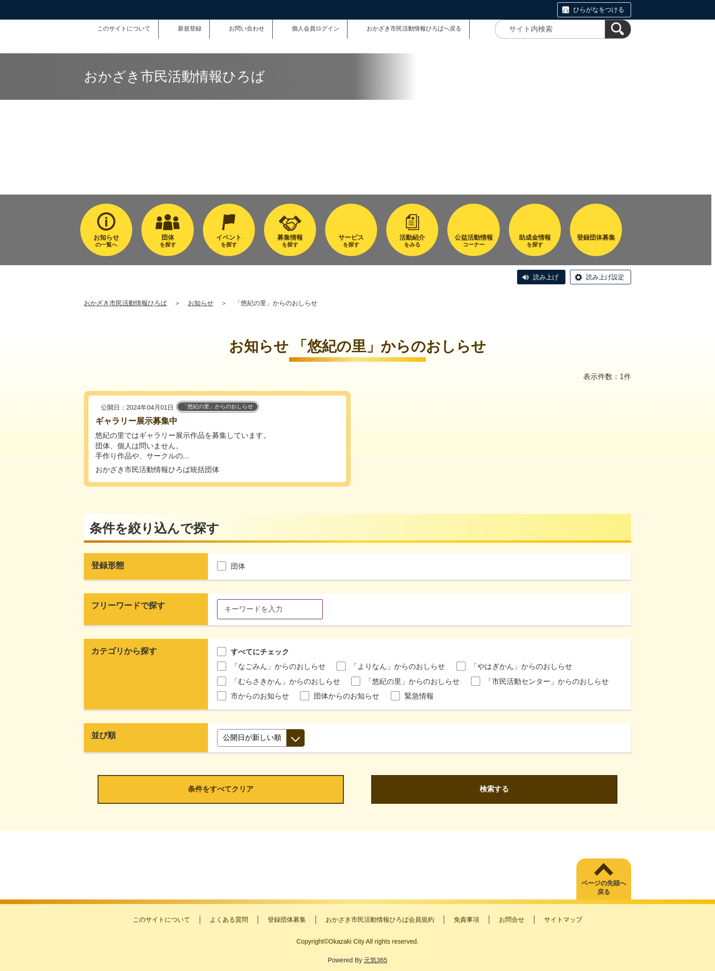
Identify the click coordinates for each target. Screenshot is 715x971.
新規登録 (190, 28)
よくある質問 (229, 919)
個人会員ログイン (315, 28)
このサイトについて (123, 28)
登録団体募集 (287, 919)
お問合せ (511, 919)
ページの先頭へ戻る (603, 887)
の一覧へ (106, 241)
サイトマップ (563, 919)
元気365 (375, 960)
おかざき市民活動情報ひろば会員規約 (380, 919)
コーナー (473, 241)
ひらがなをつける (598, 9)
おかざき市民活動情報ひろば (125, 303)
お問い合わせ (246, 28)
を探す (167, 241)
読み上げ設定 (605, 277)
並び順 (103, 735)
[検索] (618, 29)
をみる (412, 241)
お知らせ (200, 303)
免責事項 (466, 919)
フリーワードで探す (128, 605)
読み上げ (546, 277)
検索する (494, 789)
